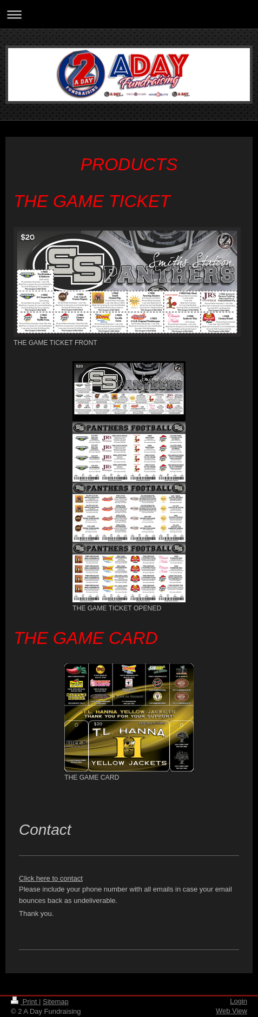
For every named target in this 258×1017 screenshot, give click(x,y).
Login (238, 1001)
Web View (231, 1011)
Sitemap (56, 1002)
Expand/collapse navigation (129, 14)
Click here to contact (51, 878)
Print (25, 1002)
